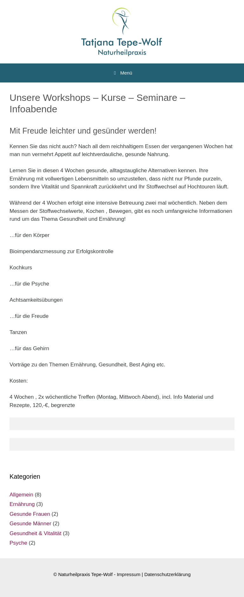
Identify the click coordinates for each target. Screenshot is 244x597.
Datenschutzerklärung (167, 574)
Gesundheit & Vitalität (35, 533)
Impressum (128, 574)
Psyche (18, 543)
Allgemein (21, 495)
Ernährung (22, 504)
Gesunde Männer (30, 524)
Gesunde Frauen (30, 514)
